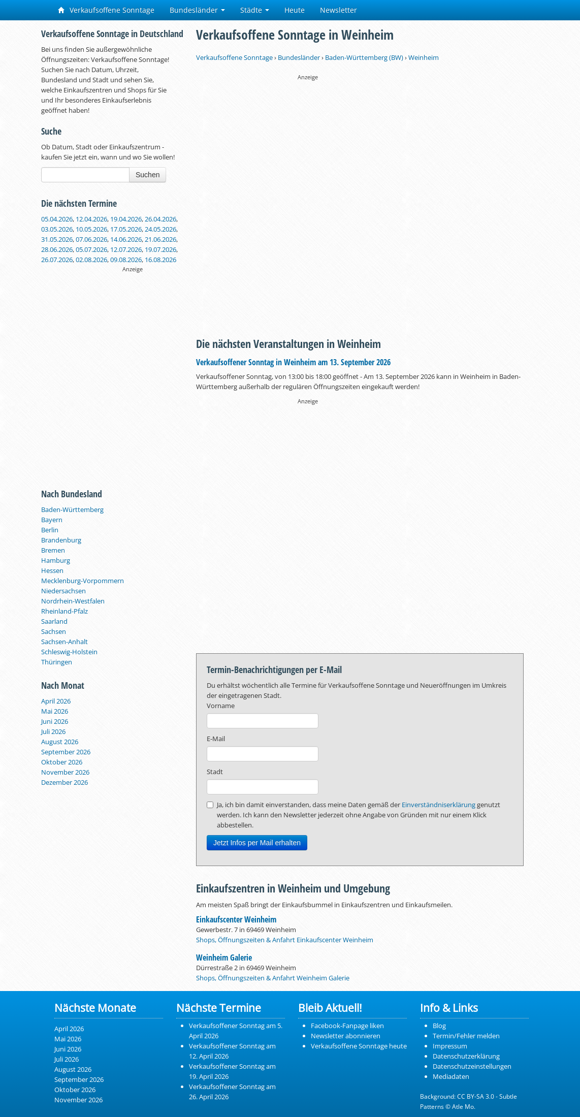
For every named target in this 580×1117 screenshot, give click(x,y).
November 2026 (65, 772)
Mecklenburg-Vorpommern (82, 580)
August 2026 (59, 741)
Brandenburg (61, 540)
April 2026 (56, 701)
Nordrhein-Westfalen (73, 600)
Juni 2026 (54, 721)
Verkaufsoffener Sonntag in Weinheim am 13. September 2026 (293, 362)
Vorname (221, 705)
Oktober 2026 (61, 762)
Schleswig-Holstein (69, 651)
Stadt (215, 771)
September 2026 (65, 751)
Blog (439, 1025)
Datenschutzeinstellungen (472, 1066)
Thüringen (56, 661)
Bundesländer (197, 10)
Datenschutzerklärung (466, 1056)
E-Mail (216, 738)
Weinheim (423, 57)
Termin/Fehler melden (466, 1035)
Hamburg (55, 560)
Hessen (52, 570)
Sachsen (53, 631)
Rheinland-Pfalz (64, 611)
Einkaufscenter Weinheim (236, 919)
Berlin (49, 529)
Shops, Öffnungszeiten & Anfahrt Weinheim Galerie (272, 977)
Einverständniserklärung (438, 804)
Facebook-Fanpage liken (347, 1025)
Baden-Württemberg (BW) (364, 57)
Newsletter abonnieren (345, 1035)
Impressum (450, 1045)
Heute (294, 10)
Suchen (147, 175)
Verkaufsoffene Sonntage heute (359, 1045)
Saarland (54, 621)
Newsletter (338, 10)
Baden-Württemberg (72, 509)
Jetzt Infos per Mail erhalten (257, 843)
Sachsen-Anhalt (64, 641)
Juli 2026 (53, 731)
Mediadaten (451, 1076)
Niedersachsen (63, 590)
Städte (254, 10)
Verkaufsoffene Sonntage (106, 10)
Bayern (51, 519)
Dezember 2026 (64, 782)
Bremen (53, 550)
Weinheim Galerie (224, 957)
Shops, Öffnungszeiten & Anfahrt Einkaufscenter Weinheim (284, 939)
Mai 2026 (54, 711)
